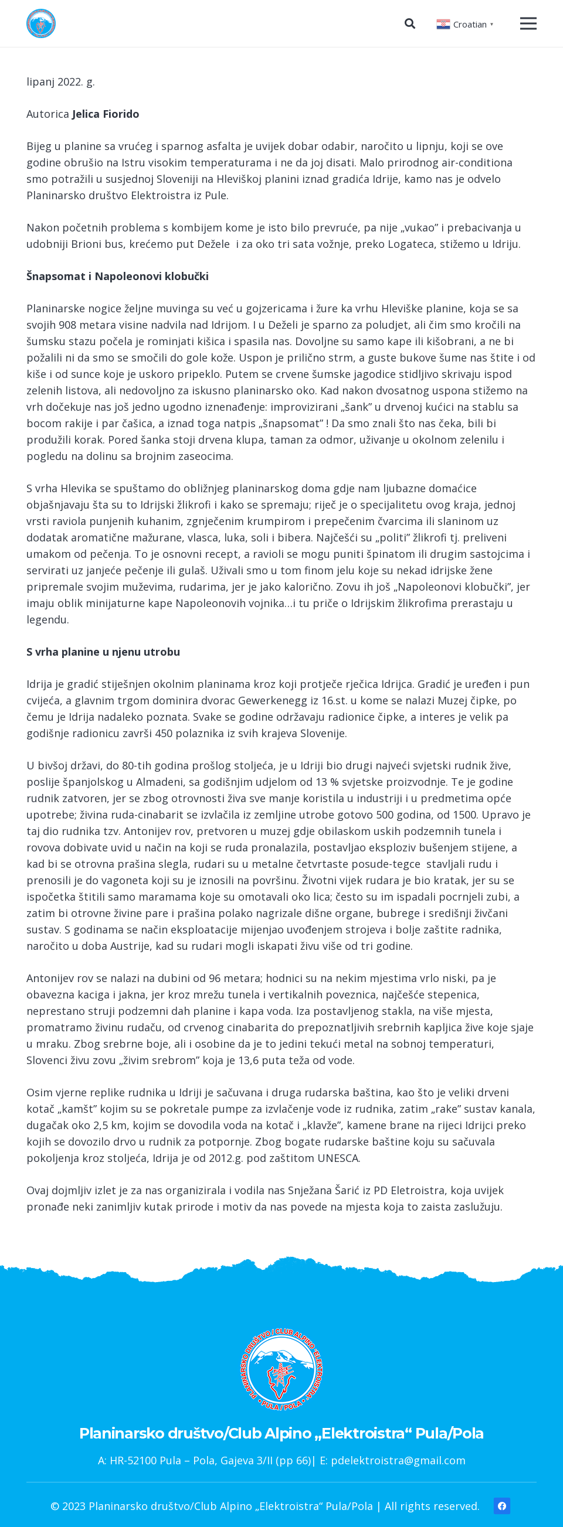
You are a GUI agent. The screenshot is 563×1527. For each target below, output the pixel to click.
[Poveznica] (41, 23)
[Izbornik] (528, 23)
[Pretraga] (410, 23)
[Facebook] (502, 1505)
